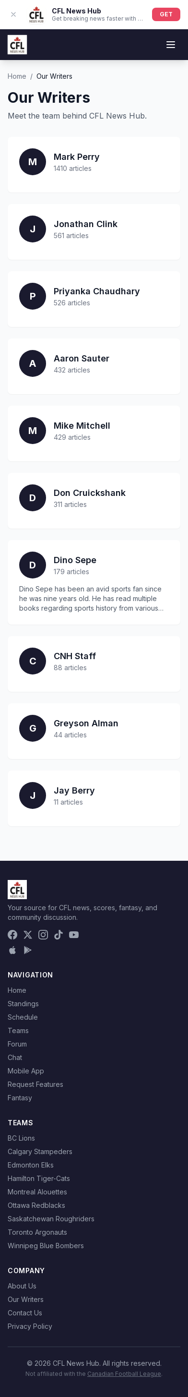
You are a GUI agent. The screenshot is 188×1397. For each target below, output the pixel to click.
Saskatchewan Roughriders (51, 1219)
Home (17, 76)
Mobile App (26, 1071)
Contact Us (25, 1313)
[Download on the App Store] (12, 950)
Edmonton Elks (31, 1165)
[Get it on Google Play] (28, 950)
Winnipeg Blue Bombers (46, 1245)
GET (166, 14)
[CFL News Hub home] (17, 44)
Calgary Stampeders (40, 1151)
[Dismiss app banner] (13, 14)
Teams (18, 1030)
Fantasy (20, 1098)
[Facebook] (12, 934)
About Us (22, 1286)
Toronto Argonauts (37, 1232)
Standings (23, 1004)
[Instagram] (43, 934)
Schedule (23, 1017)
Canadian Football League (124, 1373)
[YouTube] (74, 934)
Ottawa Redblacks (36, 1205)
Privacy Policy (30, 1326)
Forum (17, 1044)
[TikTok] (58, 934)
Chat (15, 1057)
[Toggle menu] (170, 44)
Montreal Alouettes (37, 1192)
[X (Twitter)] (28, 934)
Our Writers (26, 1299)
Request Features (35, 1084)
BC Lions (21, 1138)
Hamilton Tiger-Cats (39, 1178)
